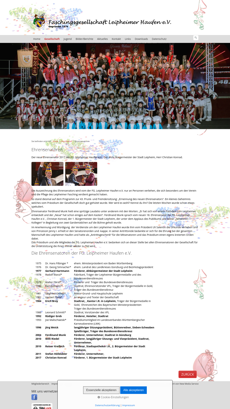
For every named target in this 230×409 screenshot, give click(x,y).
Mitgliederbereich (40, 383)
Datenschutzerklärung (107, 405)
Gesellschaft (52, 39)
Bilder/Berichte (84, 39)
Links (128, 39)
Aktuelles (102, 39)
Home (36, 39)
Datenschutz (159, 39)
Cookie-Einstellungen (113, 397)
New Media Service (189, 383)
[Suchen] (195, 37)
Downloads (141, 39)
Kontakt (116, 39)
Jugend (68, 39)
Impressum (128, 405)
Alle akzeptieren (133, 390)
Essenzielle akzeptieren (101, 390)
